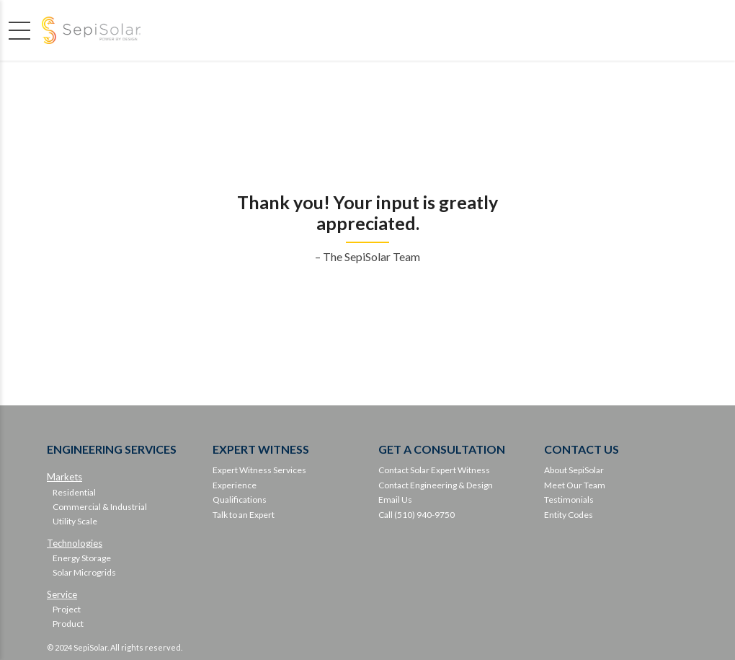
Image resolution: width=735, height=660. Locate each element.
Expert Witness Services (259, 470)
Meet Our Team (574, 485)
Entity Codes (568, 514)
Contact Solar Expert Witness (434, 470)
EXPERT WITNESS (261, 449)
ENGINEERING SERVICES (112, 449)
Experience (235, 485)
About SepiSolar (574, 470)
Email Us (395, 499)
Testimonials (569, 499)
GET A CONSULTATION (441, 449)
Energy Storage (82, 558)
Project (67, 609)
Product (68, 623)
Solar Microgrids (84, 572)
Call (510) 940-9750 (416, 514)
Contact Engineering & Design (435, 485)
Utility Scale (75, 521)
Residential (74, 492)
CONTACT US (581, 449)
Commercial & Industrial (100, 506)
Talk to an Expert (244, 514)
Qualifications (240, 499)
